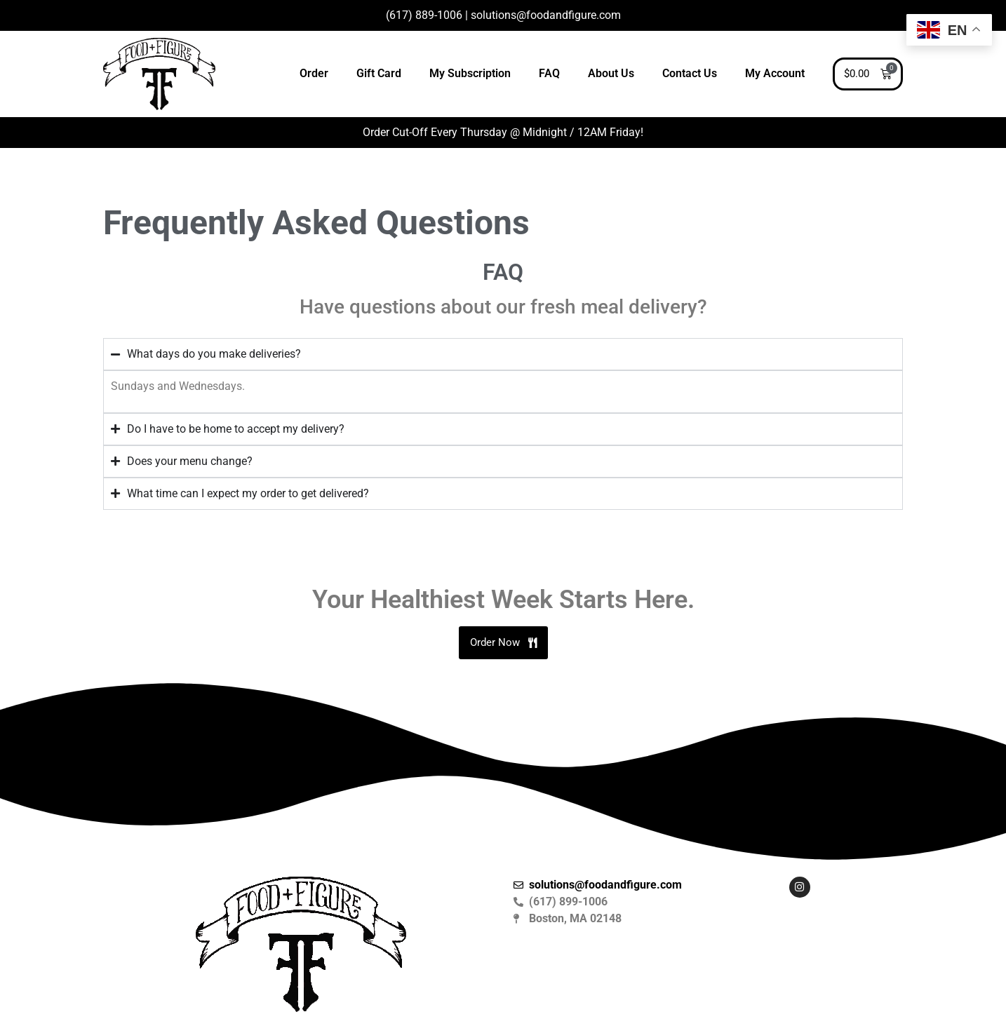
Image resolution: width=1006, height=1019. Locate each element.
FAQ (549, 73)
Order (314, 73)
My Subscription (470, 73)
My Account (775, 73)
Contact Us (689, 73)
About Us (611, 73)
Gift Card (378, 73)
